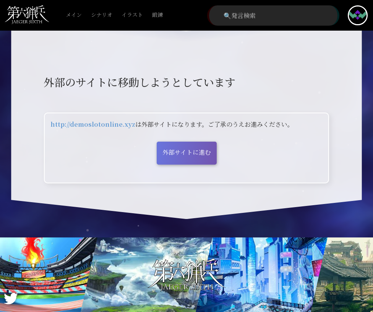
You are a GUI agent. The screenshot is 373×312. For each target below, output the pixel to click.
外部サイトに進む (186, 152)
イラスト (132, 15)
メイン (73, 15)
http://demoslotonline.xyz (92, 124)
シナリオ (101, 15)
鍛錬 (157, 15)
